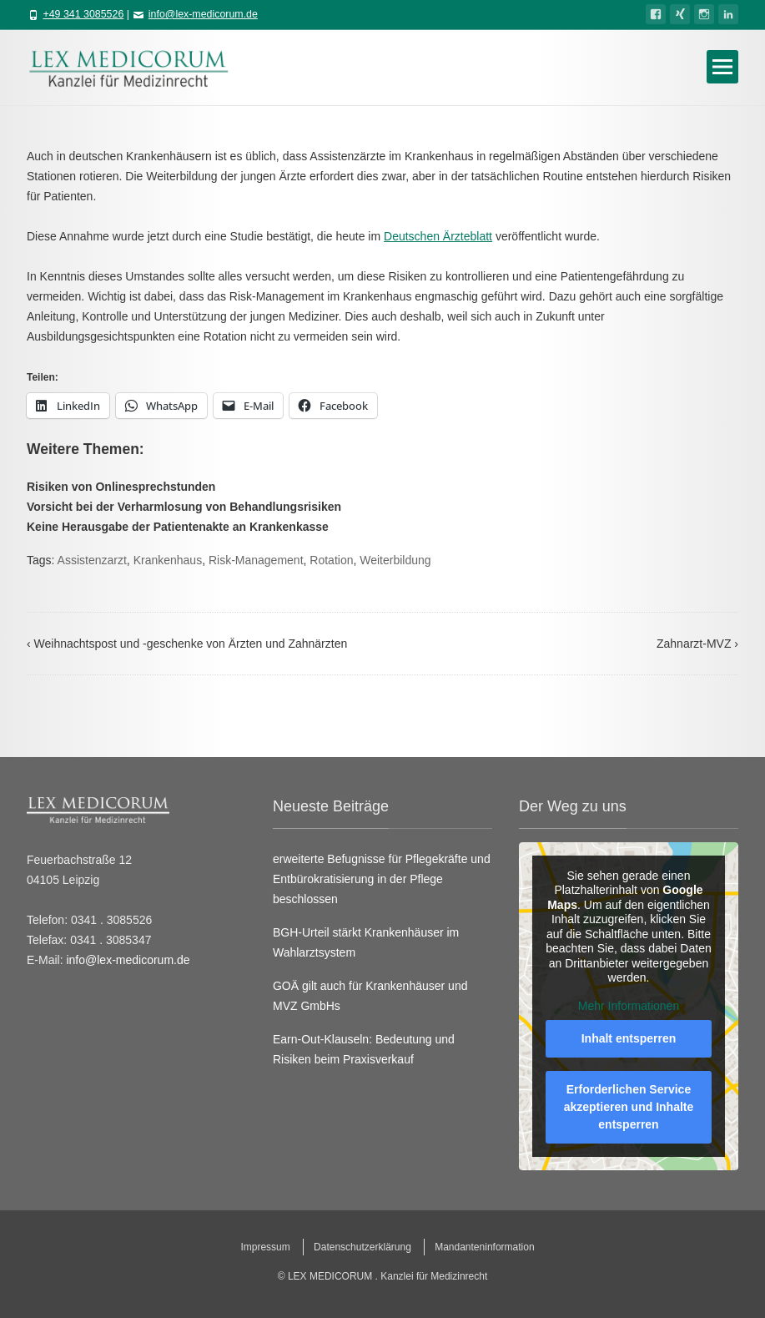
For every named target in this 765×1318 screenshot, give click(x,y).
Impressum (264, 1247)
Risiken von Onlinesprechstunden (121, 486)
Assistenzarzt (92, 560)
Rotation (331, 560)
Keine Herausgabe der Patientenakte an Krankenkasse (178, 526)
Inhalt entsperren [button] (629, 1038)
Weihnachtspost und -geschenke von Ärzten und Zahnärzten (187, 643)
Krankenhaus (168, 560)
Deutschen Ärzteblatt (438, 236)
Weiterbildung (395, 560)
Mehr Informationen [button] (628, 1005)
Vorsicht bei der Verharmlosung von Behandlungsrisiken (184, 506)
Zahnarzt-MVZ (697, 643)
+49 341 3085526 (83, 14)
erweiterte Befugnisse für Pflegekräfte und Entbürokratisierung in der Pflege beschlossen (382, 879)
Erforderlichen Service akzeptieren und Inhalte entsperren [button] (629, 1107)
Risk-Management (256, 560)
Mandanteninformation (484, 1247)
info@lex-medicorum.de (203, 14)
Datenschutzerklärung (362, 1247)
